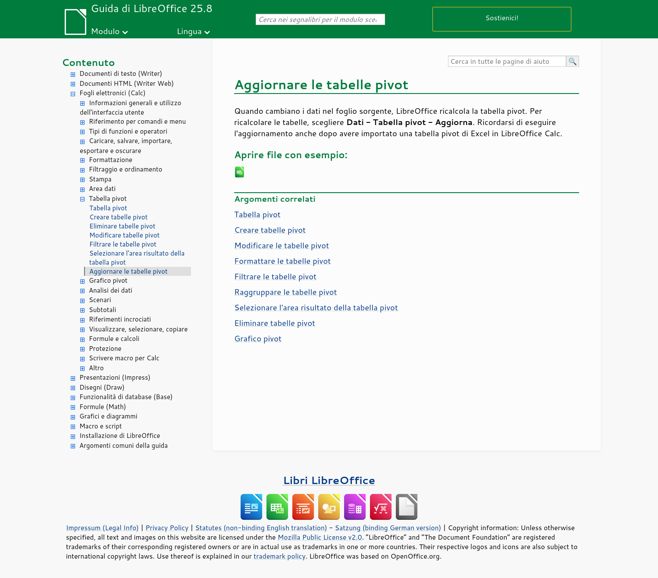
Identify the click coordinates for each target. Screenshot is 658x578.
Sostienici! (501, 17)
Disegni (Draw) (102, 387)
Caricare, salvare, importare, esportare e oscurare (126, 145)
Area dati (102, 188)
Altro (96, 367)
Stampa (100, 179)
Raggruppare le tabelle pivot (285, 291)
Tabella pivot (108, 198)
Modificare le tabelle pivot (281, 245)
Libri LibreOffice (329, 479)
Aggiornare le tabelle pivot (128, 271)
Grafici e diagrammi (108, 416)
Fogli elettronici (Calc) (112, 92)
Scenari (100, 299)
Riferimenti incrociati (120, 319)
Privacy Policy (166, 527)
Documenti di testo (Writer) (120, 73)
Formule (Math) (102, 406)
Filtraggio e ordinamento (125, 169)
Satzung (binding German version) (388, 527)
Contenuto (88, 62)
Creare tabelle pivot (118, 217)
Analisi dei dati (110, 290)
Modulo (105, 31)
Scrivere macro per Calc (124, 357)
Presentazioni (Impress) (114, 377)
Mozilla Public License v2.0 (320, 537)
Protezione (105, 348)
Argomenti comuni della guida (123, 445)
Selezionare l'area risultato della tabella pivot (137, 258)
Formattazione (110, 159)
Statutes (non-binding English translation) (261, 527)
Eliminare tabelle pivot (122, 226)
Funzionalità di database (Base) (125, 396)
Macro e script (100, 426)
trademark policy (279, 556)
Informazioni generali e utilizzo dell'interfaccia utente (130, 107)
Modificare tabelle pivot (124, 235)
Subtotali (102, 309)
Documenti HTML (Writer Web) (126, 83)
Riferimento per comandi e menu (137, 121)
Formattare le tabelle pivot (282, 260)
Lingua (189, 31)
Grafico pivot (108, 280)
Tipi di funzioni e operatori (128, 131)
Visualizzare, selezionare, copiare (138, 329)
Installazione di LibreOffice (119, 435)
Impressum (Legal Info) (102, 527)
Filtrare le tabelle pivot (123, 244)
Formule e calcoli (114, 338)
